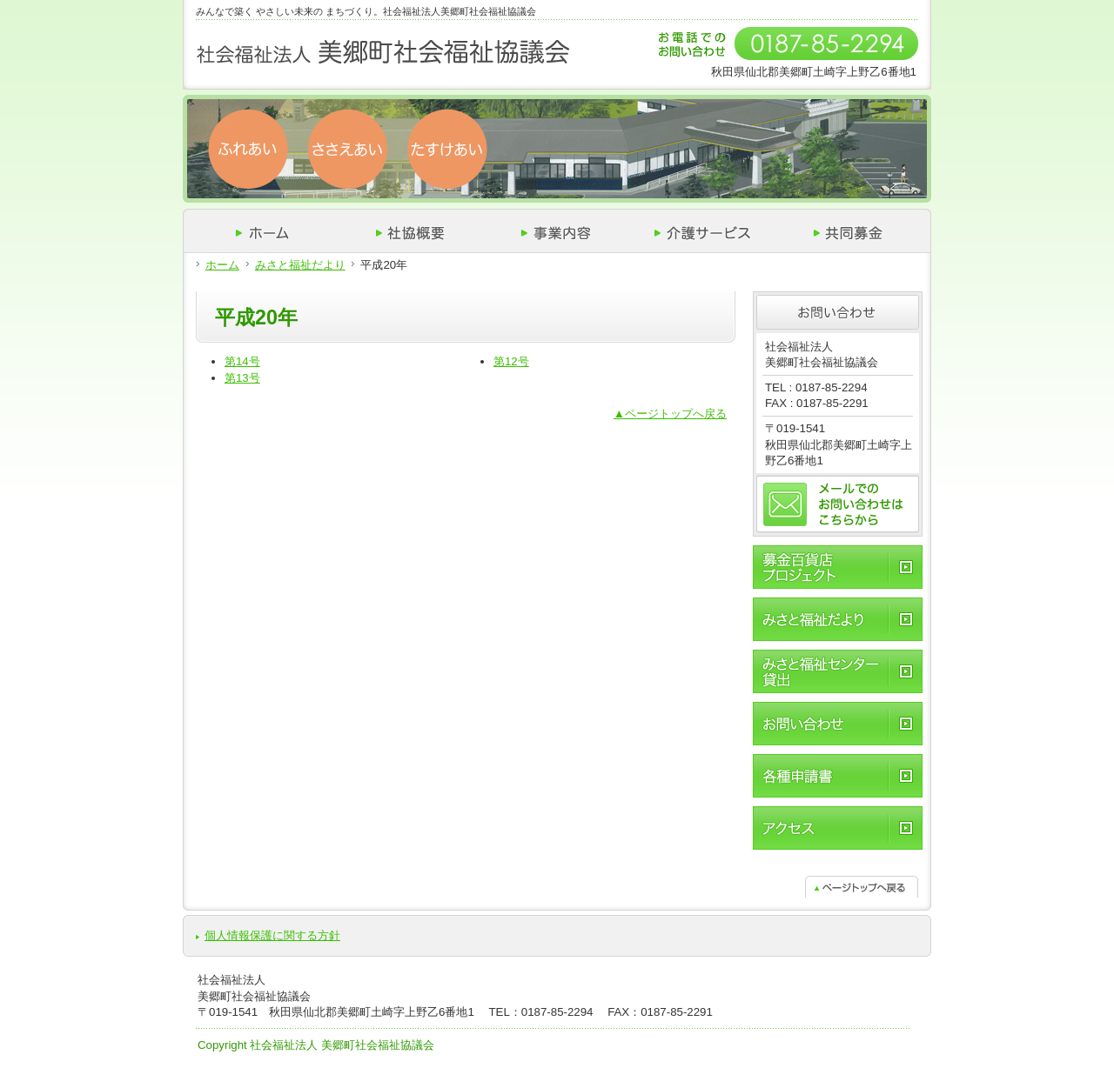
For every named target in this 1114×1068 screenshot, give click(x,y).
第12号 (511, 361)
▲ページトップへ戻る (670, 413)
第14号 (242, 361)
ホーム (222, 264)
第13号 (242, 377)
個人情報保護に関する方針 (272, 935)
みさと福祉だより (300, 264)
